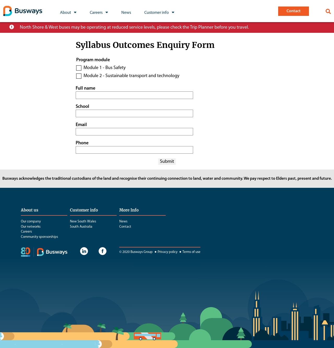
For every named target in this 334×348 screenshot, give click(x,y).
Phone (82, 143)
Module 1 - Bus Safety (105, 67)
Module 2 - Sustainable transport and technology (131, 75)
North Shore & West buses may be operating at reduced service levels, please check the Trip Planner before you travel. (134, 27)
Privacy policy (165, 252)
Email (81, 124)
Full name (85, 88)
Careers (26, 231)
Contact (125, 226)
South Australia (81, 226)
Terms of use (189, 252)
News (123, 221)
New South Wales (83, 221)
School (82, 106)
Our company (31, 221)
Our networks (30, 226)
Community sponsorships (39, 237)
